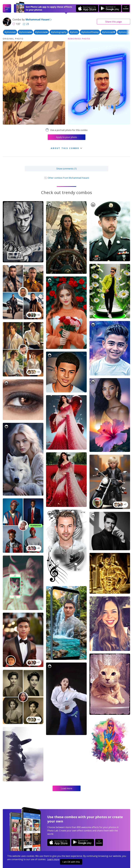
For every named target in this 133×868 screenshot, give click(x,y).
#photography (58, 32)
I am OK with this (71, 861)
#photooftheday (90, 32)
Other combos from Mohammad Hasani (66, 177)
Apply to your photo (66, 137)
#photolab (10, 32)
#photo (74, 32)
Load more (66, 788)
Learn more (53, 859)
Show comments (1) (66, 168)
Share (113, 21)
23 (26, 24)
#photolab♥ (25, 32)
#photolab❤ (108, 32)
